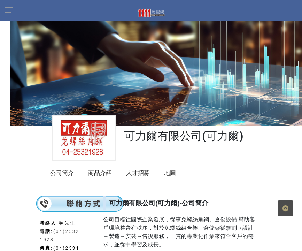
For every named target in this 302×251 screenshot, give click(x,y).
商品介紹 (100, 173)
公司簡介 (62, 173)
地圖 (170, 173)
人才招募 (138, 173)
